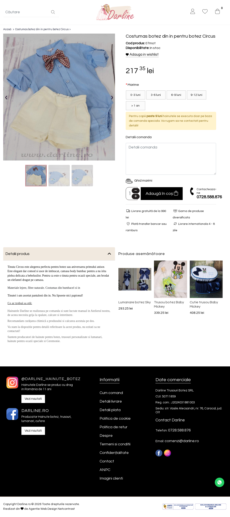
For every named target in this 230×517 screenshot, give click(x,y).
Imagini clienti (111, 479)
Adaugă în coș (162, 193)
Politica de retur (113, 428)
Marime (133, 85)
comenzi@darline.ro (182, 442)
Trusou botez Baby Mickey (169, 305)
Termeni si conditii (115, 445)
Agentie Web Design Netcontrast (52, 509)
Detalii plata (110, 411)
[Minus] (136, 191)
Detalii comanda (139, 137)
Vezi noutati (33, 399)
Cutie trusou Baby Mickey (204, 305)
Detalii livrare (111, 402)
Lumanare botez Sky (134, 303)
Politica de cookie (115, 419)
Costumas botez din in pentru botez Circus (42, 29)
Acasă (7, 29)
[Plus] (136, 197)
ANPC (105, 470)
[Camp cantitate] (131, 194)
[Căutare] (53, 13)
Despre (106, 436)
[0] (217, 12)
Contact (107, 462)
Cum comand (111, 393)
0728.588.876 (209, 198)
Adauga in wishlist (142, 55)
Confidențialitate (114, 453)
